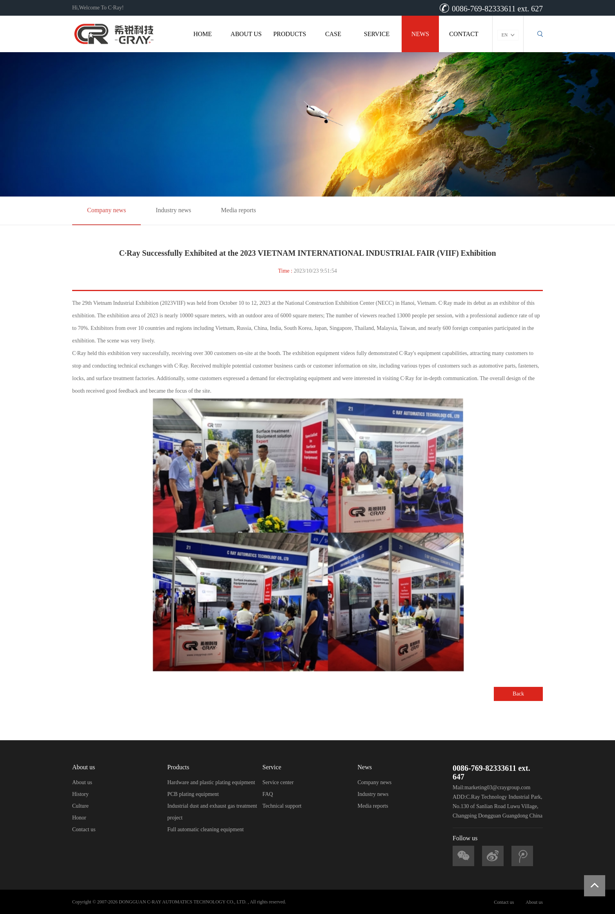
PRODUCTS (289, 34)
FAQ (267, 794)
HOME (202, 34)
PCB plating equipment (193, 794)
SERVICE (376, 34)
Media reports (238, 210)
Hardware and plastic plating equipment (211, 782)
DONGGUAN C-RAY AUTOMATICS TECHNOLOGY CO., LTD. (183, 902)
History (80, 794)
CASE (333, 34)
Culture (80, 806)
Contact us (84, 829)
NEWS (420, 34)
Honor (79, 818)
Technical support (282, 806)
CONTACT (463, 34)
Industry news (173, 210)
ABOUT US (246, 34)
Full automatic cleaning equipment (205, 829)
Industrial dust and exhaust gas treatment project (212, 812)
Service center (278, 782)
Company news (106, 210)
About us (82, 782)
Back (518, 694)
